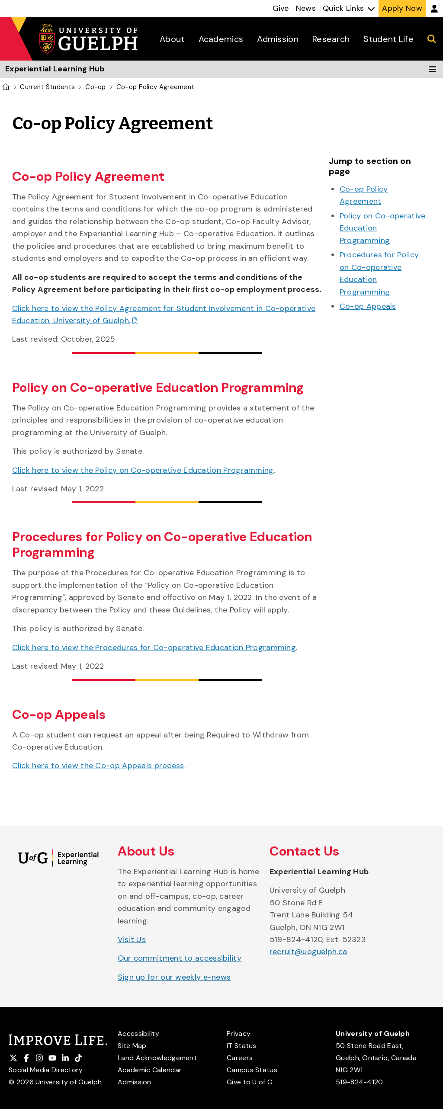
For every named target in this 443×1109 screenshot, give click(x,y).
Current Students (47, 87)
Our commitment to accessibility (179, 958)
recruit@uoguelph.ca (308, 951)
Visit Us (132, 939)
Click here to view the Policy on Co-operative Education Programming (143, 470)
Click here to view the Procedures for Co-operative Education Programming (154, 647)
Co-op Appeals (368, 306)
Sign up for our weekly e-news (174, 977)
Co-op (95, 87)
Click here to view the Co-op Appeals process (98, 765)
